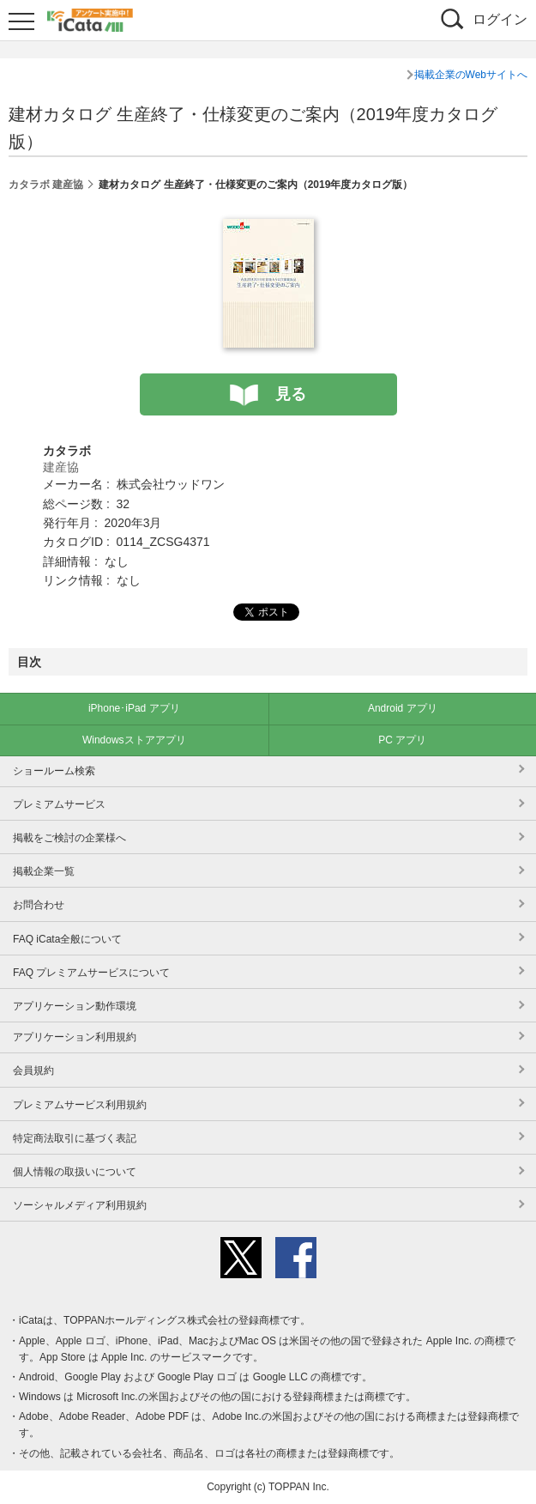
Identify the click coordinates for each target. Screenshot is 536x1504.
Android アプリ (402, 708)
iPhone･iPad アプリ (134, 708)
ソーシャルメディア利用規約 (80, 1205)
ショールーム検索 (54, 771)
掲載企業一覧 (44, 871)
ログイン (500, 19)
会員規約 (33, 1070)
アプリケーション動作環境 (74, 1006)
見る (290, 394)
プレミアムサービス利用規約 (80, 1105)
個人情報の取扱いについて (74, 1172)
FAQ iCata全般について (67, 939)
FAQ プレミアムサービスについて (91, 973)
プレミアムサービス (59, 804)
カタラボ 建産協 (46, 185)
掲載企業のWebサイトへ (470, 75)
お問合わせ (38, 905)
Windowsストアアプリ (134, 740)
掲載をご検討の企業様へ (69, 838)
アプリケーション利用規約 (74, 1037)
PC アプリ (402, 740)
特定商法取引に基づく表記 (74, 1138)
